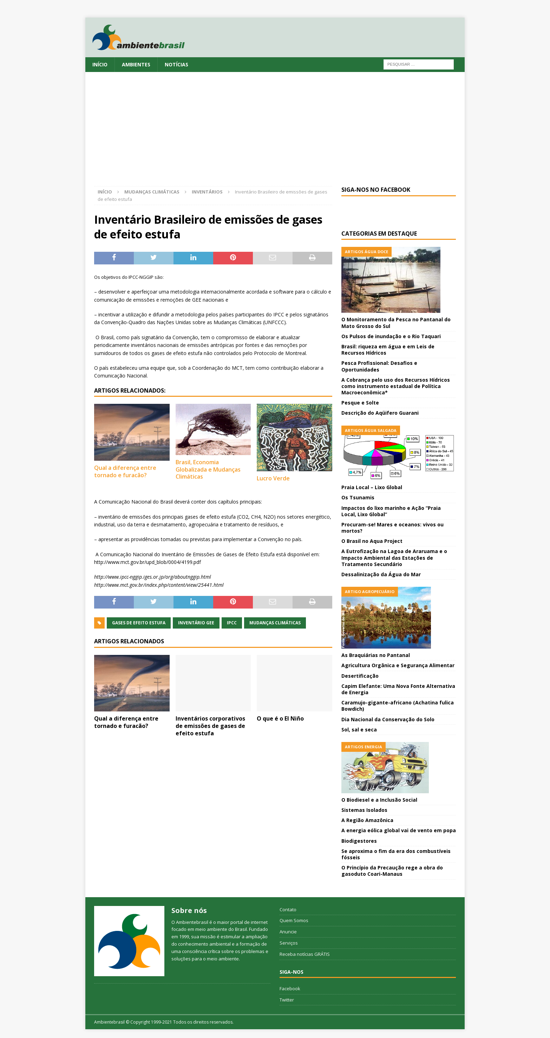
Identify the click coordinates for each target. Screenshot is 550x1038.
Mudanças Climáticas (151, 192)
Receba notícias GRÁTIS (305, 954)
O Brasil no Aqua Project (371, 541)
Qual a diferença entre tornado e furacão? (125, 471)
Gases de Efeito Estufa (138, 623)
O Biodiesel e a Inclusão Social (379, 799)
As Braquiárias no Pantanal (375, 655)
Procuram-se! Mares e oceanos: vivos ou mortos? (392, 527)
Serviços (289, 943)
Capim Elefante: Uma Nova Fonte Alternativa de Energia (398, 689)
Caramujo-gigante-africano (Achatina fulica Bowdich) (397, 705)
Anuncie (288, 931)
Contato (288, 909)
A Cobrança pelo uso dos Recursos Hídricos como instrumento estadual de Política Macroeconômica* (395, 386)
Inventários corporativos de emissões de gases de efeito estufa (210, 726)
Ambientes (136, 64)
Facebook (290, 988)
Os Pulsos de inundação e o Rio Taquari (391, 336)
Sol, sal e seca (359, 729)
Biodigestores (359, 840)
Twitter (287, 1000)
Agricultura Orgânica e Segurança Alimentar (397, 665)
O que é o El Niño (280, 718)
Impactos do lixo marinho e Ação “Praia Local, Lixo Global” (391, 511)
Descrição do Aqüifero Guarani (380, 412)
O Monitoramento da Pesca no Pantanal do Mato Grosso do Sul (396, 322)
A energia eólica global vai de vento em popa (398, 830)
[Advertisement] (275, 133)
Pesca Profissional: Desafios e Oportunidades (379, 366)
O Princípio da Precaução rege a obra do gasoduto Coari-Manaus (392, 870)
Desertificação (360, 675)
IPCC (232, 623)
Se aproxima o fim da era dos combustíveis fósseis (396, 854)
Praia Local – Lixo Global (371, 487)
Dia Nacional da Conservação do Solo (387, 719)
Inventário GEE (196, 623)
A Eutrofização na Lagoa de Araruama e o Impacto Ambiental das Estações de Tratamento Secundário (394, 557)
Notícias (176, 64)
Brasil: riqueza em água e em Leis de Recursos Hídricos (387, 349)
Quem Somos (294, 920)
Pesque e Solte (360, 402)
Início (99, 64)
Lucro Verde (273, 478)
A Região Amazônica (367, 820)
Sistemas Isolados (364, 810)
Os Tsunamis (357, 497)
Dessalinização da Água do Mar (381, 574)
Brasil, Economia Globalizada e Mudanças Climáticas (208, 469)
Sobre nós (189, 910)
